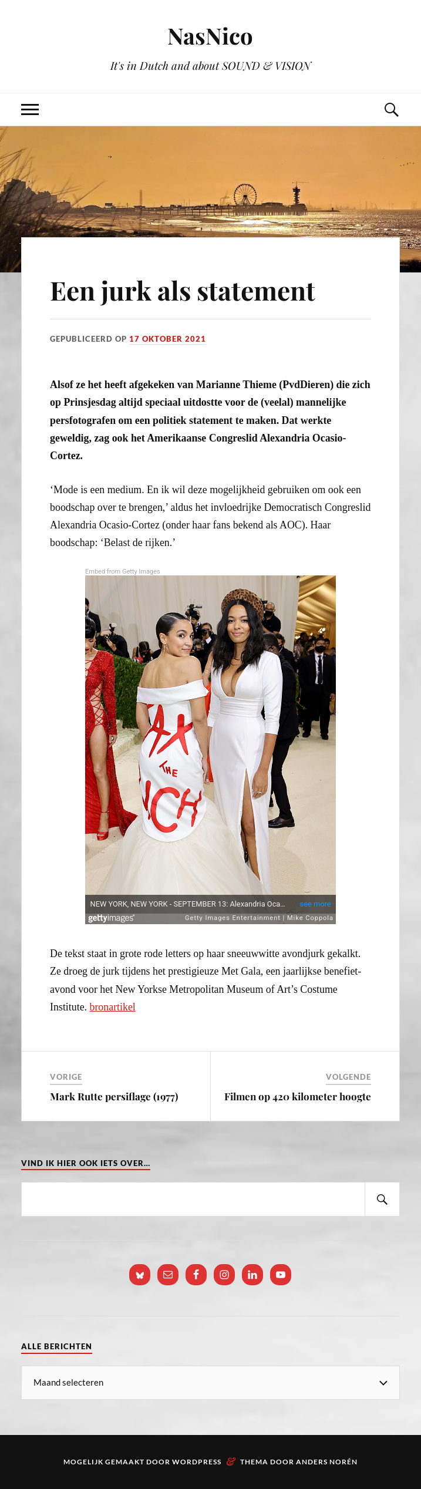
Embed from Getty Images (122, 571)
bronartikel (113, 1007)
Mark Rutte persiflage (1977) (114, 1096)
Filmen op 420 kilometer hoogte (297, 1096)
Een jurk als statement (182, 289)
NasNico (210, 35)
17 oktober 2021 (167, 338)
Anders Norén (327, 1461)
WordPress (196, 1461)
